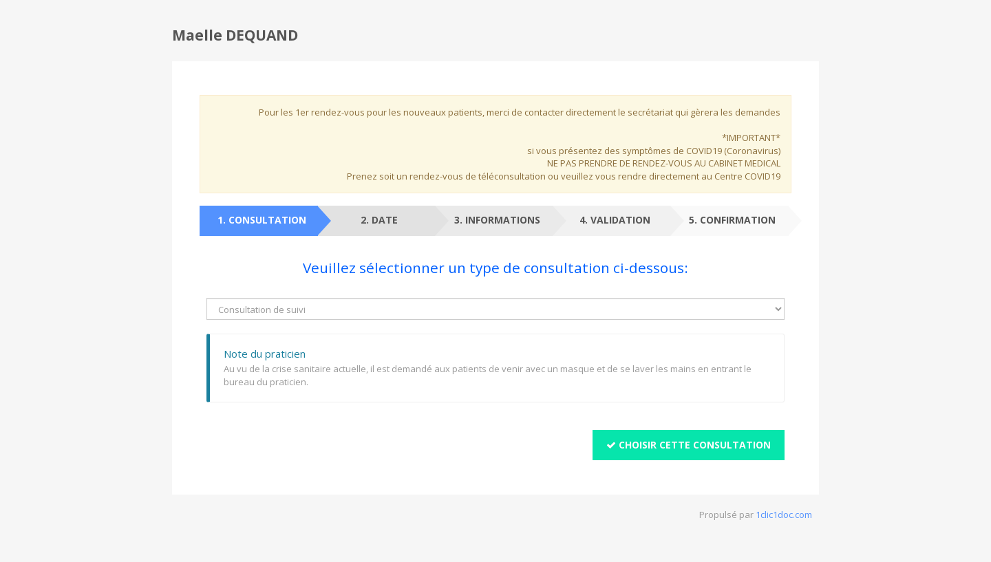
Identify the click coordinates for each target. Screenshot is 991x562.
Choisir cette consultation (688, 444)
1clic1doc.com (784, 514)
